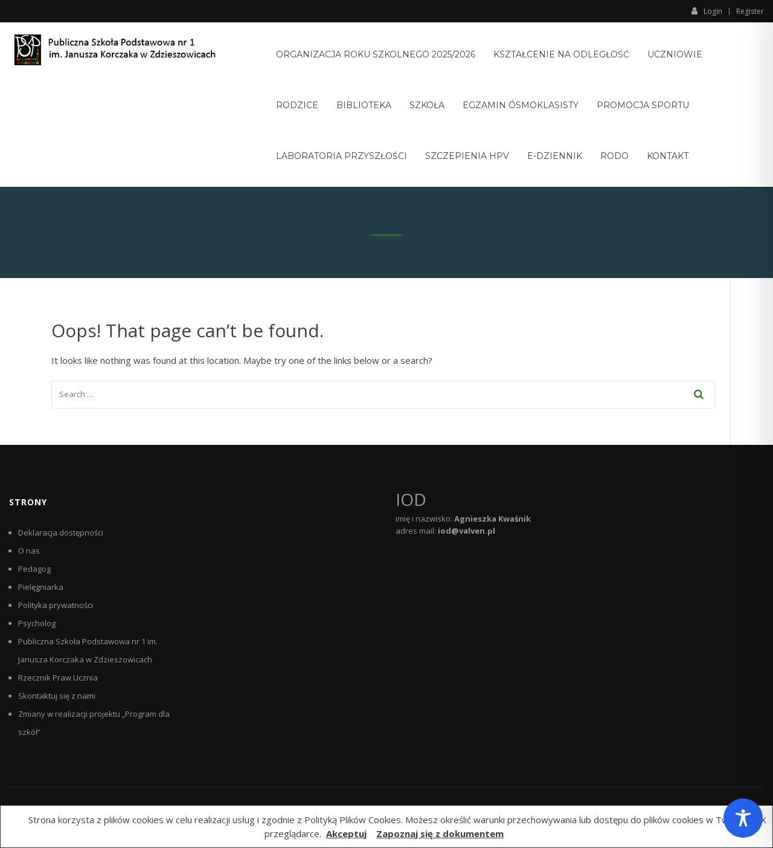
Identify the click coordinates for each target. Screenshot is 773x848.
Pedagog (34, 568)
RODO (614, 156)
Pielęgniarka (40, 586)
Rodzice (297, 105)
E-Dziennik (554, 156)
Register (750, 11)
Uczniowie (674, 54)
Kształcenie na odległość (561, 54)
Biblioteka (363, 105)
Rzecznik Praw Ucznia (58, 677)
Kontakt (667, 156)
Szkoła (426, 105)
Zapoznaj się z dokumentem (440, 833)
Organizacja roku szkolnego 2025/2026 (375, 54)
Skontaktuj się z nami (56, 695)
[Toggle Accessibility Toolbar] (743, 818)
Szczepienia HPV (467, 156)
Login (706, 11)
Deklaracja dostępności (60, 532)
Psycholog (37, 623)
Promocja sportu (643, 105)
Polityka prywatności (55, 605)
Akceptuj (346, 833)
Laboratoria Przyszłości (341, 156)
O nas (29, 550)
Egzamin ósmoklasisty (521, 105)
